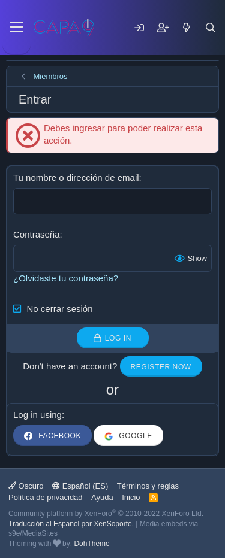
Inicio (131, 497)
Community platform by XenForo (105, 514)
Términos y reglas (148, 485)
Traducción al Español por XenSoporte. (71, 524)
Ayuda (102, 497)
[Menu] (16, 27)
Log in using (37, 415)
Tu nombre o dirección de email (76, 177)
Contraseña (36, 234)
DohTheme (91, 543)
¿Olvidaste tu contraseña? (65, 278)
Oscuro (26, 485)
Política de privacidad (45, 497)
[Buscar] (211, 27)
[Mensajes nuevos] (187, 27)
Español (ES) (80, 485)
